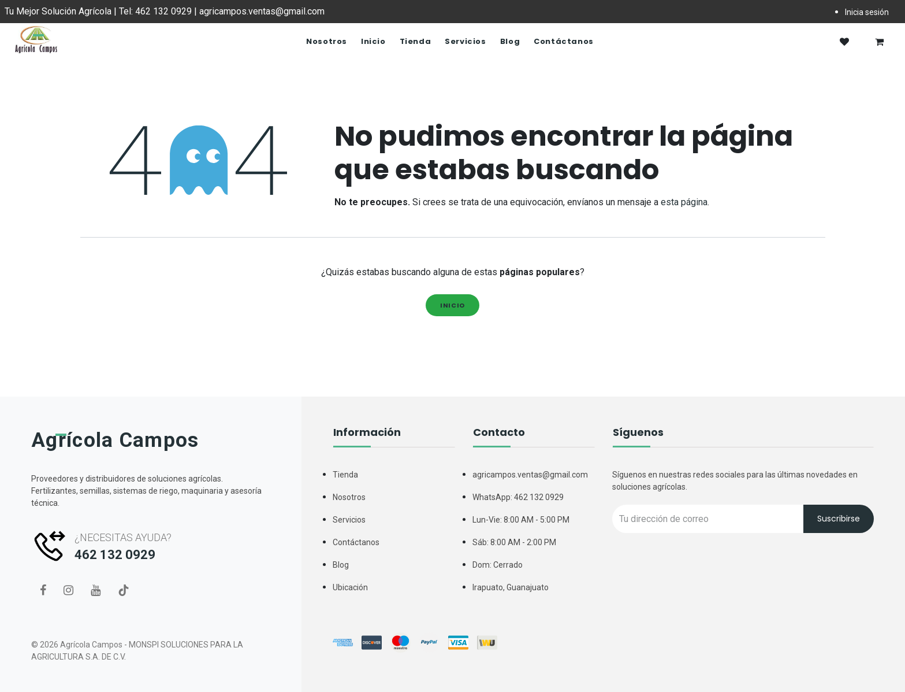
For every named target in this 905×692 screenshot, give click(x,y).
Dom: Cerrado (497, 564)
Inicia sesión (867, 12)
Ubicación (350, 587)
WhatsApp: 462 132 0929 (518, 497)
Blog (341, 564)
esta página (684, 202)
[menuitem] (326, 41)
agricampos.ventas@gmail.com (530, 474)
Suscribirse (838, 518)
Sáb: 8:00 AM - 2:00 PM (514, 542)
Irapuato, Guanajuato (510, 587)
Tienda (345, 474)
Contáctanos (356, 542)
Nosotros (349, 497)
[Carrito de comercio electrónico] (879, 41)
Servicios (349, 519)
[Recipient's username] (708, 519)
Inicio (452, 305)
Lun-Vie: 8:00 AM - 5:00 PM (520, 519)
